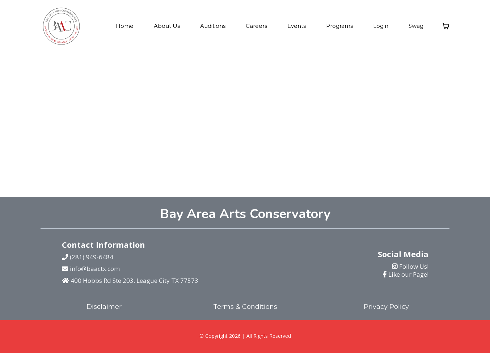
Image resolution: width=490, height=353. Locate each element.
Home (125, 25)
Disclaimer (104, 307)
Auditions (212, 25)
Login (380, 25)
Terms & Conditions (245, 307)
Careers (256, 25)
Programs (339, 25)
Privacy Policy (386, 307)
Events (296, 25)
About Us (167, 25)
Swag (416, 25)
